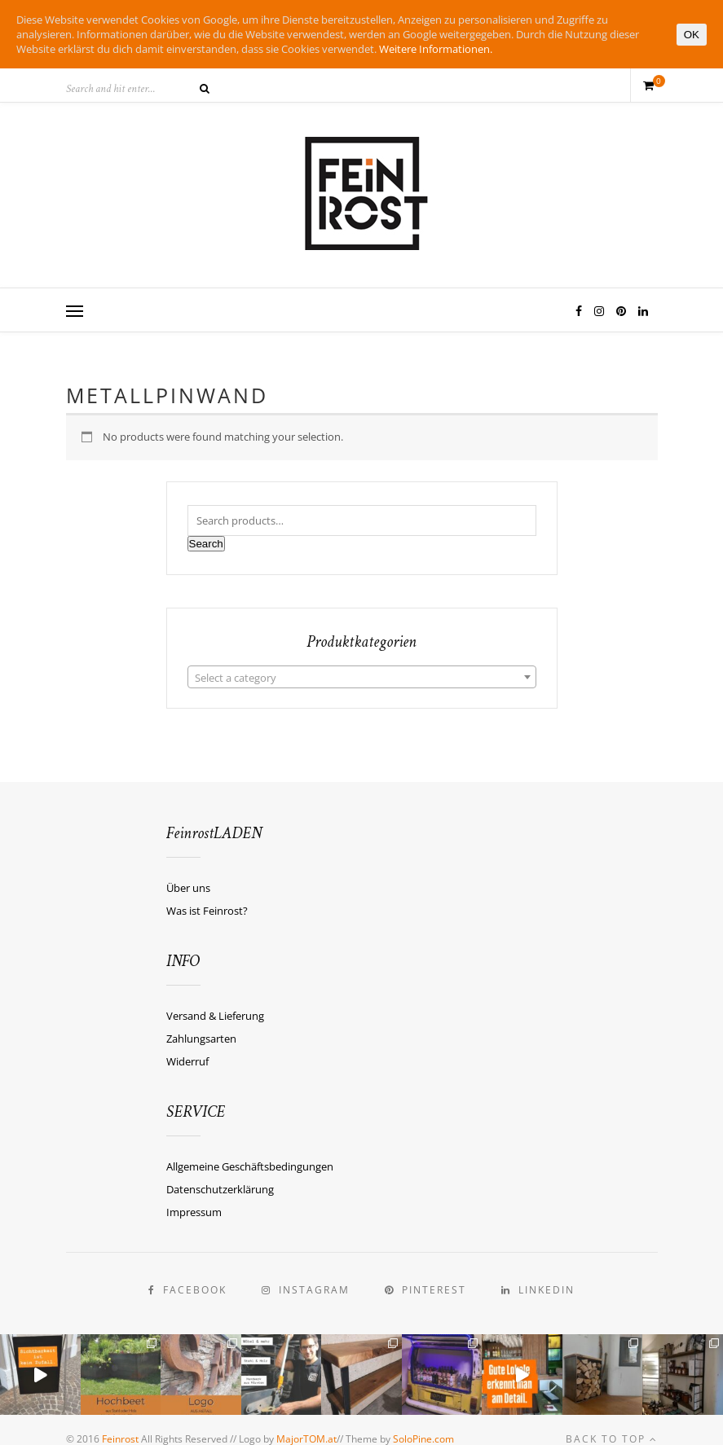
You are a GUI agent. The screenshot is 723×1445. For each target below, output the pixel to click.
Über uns (188, 888)
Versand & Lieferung (215, 1015)
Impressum (194, 1212)
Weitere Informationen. (435, 49)
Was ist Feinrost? (207, 910)
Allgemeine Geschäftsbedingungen (249, 1166)
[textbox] (362, 677)
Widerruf (187, 1061)
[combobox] (361, 676)
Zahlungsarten (201, 1038)
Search (206, 544)
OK (691, 35)
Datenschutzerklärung (220, 1189)
